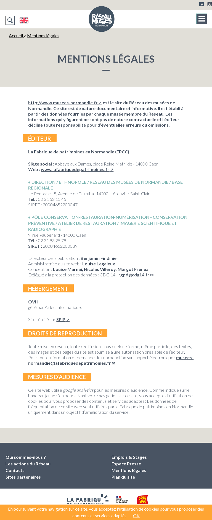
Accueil (16, 35)
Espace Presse (126, 463)
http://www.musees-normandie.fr (63, 102)
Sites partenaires (23, 476)
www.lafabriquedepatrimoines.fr (75, 169)
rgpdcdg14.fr (133, 274)
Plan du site (123, 476)
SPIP (60, 319)
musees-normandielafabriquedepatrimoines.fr (111, 360)
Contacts (15, 470)
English (23, 20)
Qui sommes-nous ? (26, 457)
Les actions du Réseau (28, 463)
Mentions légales (43, 35)
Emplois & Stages (129, 457)
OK (136, 515)
